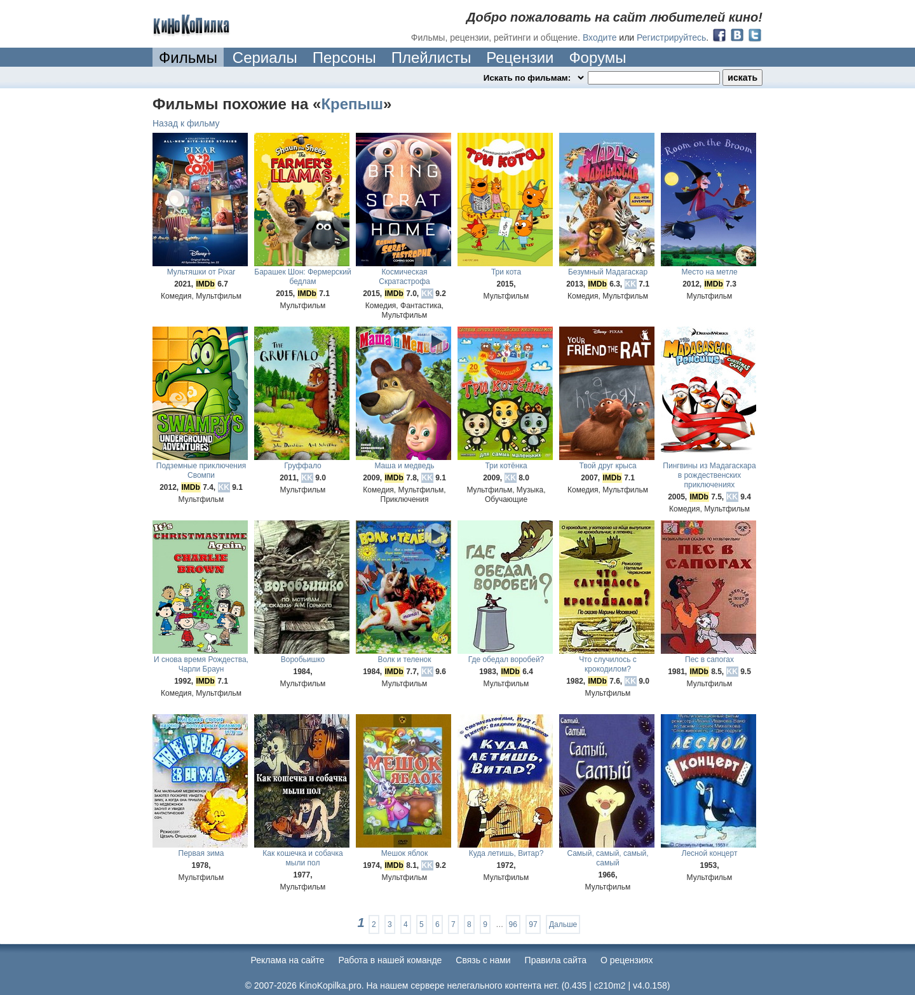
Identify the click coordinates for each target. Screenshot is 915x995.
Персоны (344, 57)
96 (513, 924)
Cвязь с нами (483, 960)
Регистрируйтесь (671, 37)
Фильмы (188, 57)
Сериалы (265, 57)
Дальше (563, 924)
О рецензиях (626, 960)
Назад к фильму (186, 123)
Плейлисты (431, 57)
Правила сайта (555, 960)
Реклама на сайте (288, 960)
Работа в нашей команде (390, 960)
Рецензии (519, 57)
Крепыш (352, 103)
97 (533, 924)
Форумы (597, 57)
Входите (600, 37)
